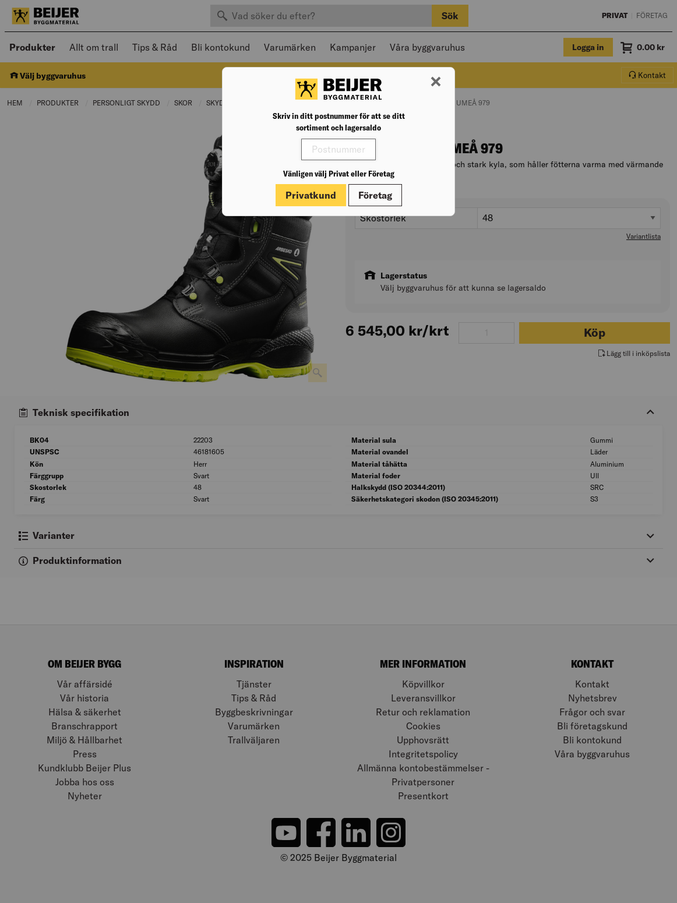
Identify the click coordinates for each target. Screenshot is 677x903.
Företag (375, 195)
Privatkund (310, 195)
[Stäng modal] (435, 82)
